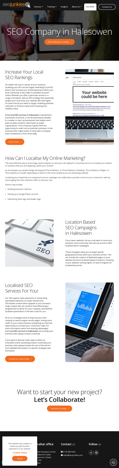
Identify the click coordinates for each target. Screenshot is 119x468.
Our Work (90, 6)
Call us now (13, 142)
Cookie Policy (20, 452)
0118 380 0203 (68, 452)
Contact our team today (19, 359)
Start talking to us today (58, 42)
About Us (76, 6)
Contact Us (107, 7)
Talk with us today (58, 408)
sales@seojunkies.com (72, 455)
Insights (64, 6)
